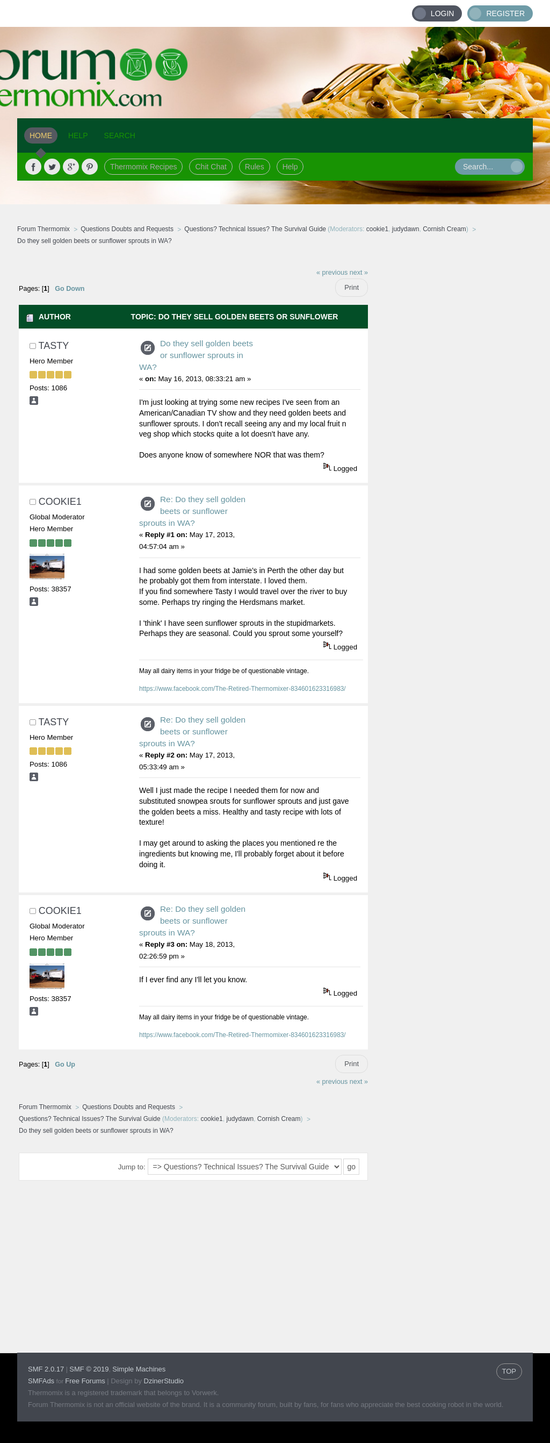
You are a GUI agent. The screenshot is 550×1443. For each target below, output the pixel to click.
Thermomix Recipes (143, 166)
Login (442, 13)
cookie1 (377, 229)
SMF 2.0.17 (46, 1369)
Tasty (53, 345)
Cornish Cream (444, 229)
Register (505, 13)
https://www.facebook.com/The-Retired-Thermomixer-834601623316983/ (242, 688)
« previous (332, 272)
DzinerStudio (164, 1381)
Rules (254, 166)
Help (290, 166)
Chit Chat (210, 166)
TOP (509, 1371)
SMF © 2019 (88, 1369)
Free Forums (85, 1381)
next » (359, 272)
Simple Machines (138, 1369)
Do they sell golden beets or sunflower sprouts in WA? (196, 355)
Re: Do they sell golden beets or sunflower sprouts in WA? (192, 511)
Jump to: (132, 1167)
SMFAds (41, 1381)
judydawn (405, 229)
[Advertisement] (450, 423)
